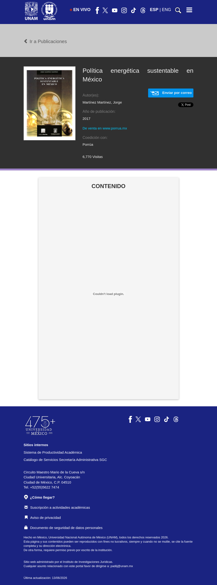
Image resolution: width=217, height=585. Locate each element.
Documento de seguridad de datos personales (63, 528)
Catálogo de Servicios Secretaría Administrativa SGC (65, 460)
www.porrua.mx (115, 128)
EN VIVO (80, 9)
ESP (154, 9)
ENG (166, 9)
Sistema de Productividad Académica (53, 452)
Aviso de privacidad (42, 518)
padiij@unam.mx (122, 566)
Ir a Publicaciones (45, 41)
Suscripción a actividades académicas (57, 507)
